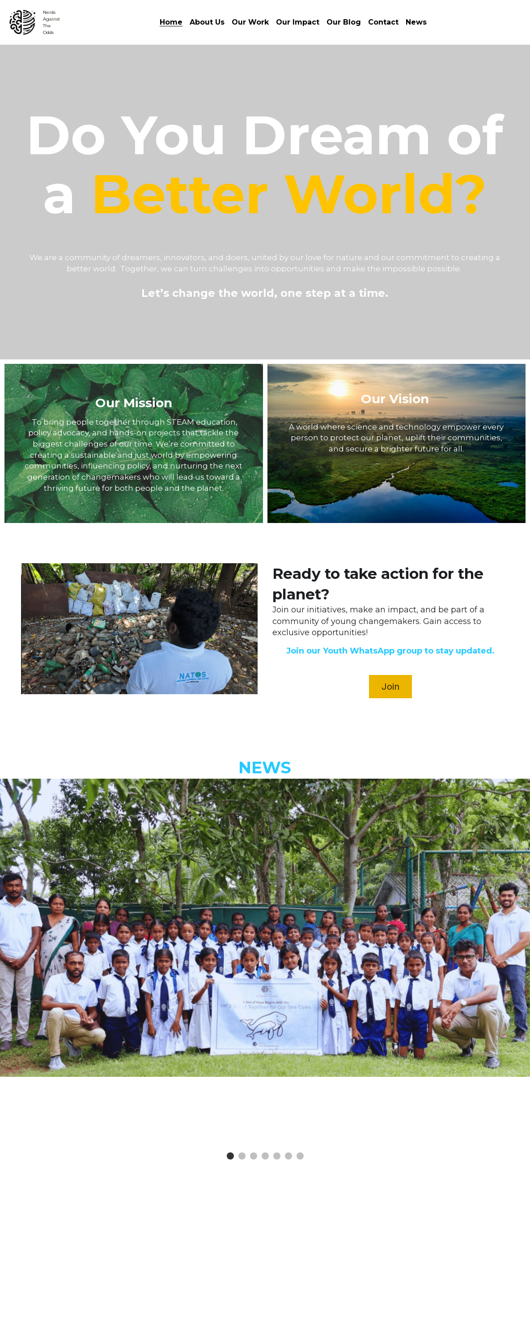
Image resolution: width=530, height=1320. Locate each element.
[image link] (22, 21)
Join (390, 686)
